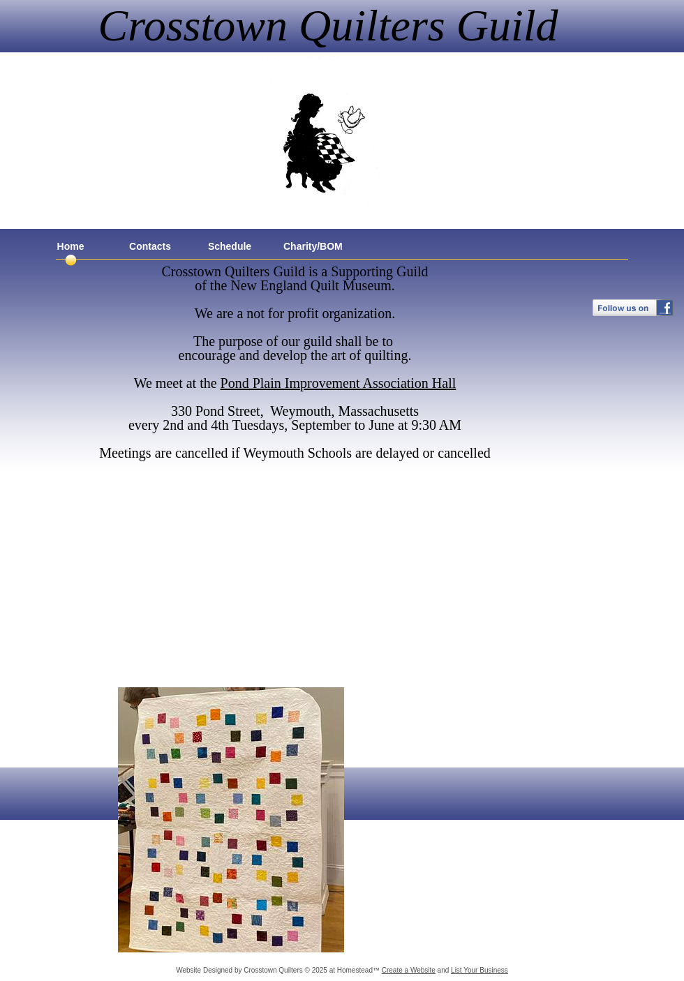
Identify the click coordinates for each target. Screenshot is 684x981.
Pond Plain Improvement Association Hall (338, 383)
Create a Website (409, 970)
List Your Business (479, 970)
